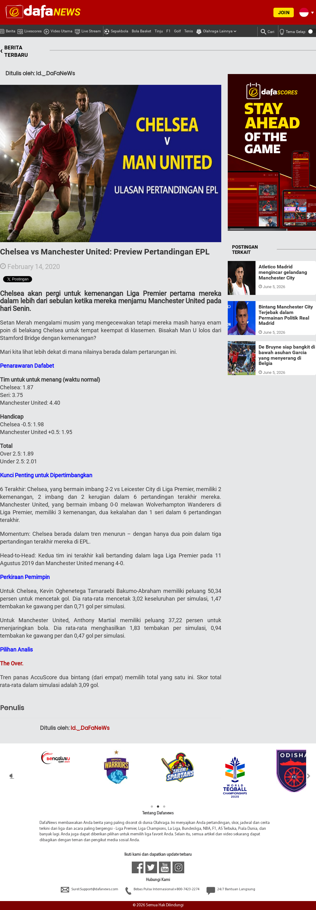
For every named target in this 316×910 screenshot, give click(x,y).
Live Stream (88, 30)
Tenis (188, 31)
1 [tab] (152, 807)
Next (309, 776)
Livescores (30, 30)
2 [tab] (158, 807)
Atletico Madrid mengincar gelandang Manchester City (283, 272)
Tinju (159, 31)
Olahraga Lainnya (214, 30)
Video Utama (58, 30)
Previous (7, 776)
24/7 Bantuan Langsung (230, 889)
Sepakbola (116, 30)
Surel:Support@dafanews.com (90, 889)
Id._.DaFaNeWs (90, 728)
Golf (177, 31)
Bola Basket (141, 31)
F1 (168, 31)
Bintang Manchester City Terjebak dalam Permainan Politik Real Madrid (286, 315)
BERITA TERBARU (14, 51)
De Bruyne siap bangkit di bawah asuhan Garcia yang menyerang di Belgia (287, 355)
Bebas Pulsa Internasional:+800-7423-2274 (162, 889)
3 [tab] (164, 807)
